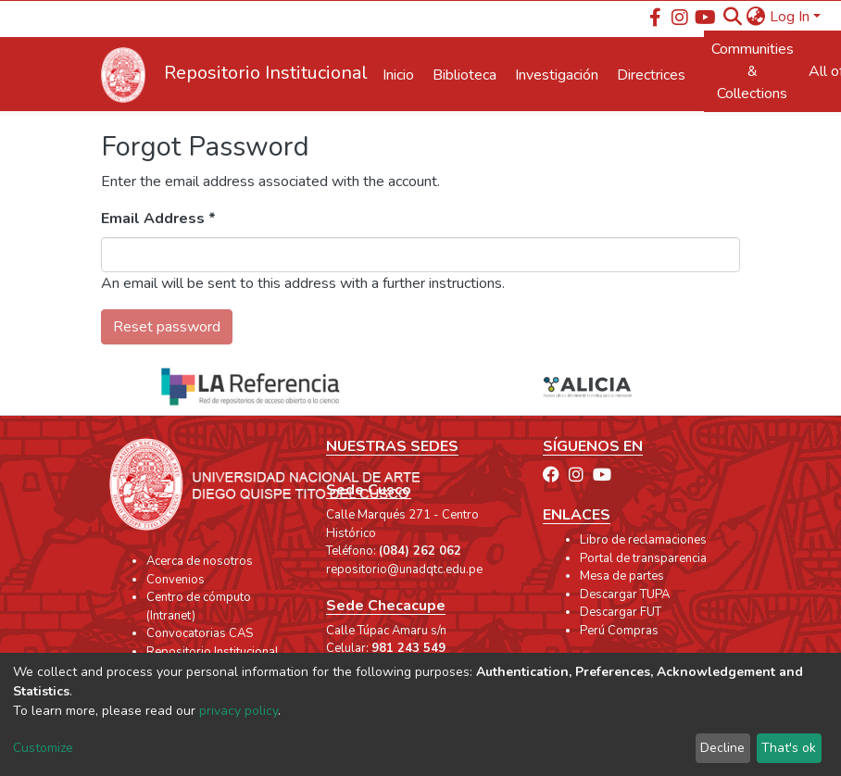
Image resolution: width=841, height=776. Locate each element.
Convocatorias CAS (199, 633)
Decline (722, 748)
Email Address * (158, 218)
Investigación (556, 75)
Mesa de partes (622, 576)
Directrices (651, 75)
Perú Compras (619, 630)
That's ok (788, 748)
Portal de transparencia (643, 558)
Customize (43, 748)
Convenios (175, 579)
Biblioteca (464, 75)
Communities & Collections (752, 71)
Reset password (166, 327)
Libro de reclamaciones (643, 540)
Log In (790, 16)
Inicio (398, 75)
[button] (756, 17)
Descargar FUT (620, 612)
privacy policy (238, 711)
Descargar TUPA (625, 594)
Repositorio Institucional (212, 652)
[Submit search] (733, 17)
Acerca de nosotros (199, 561)
